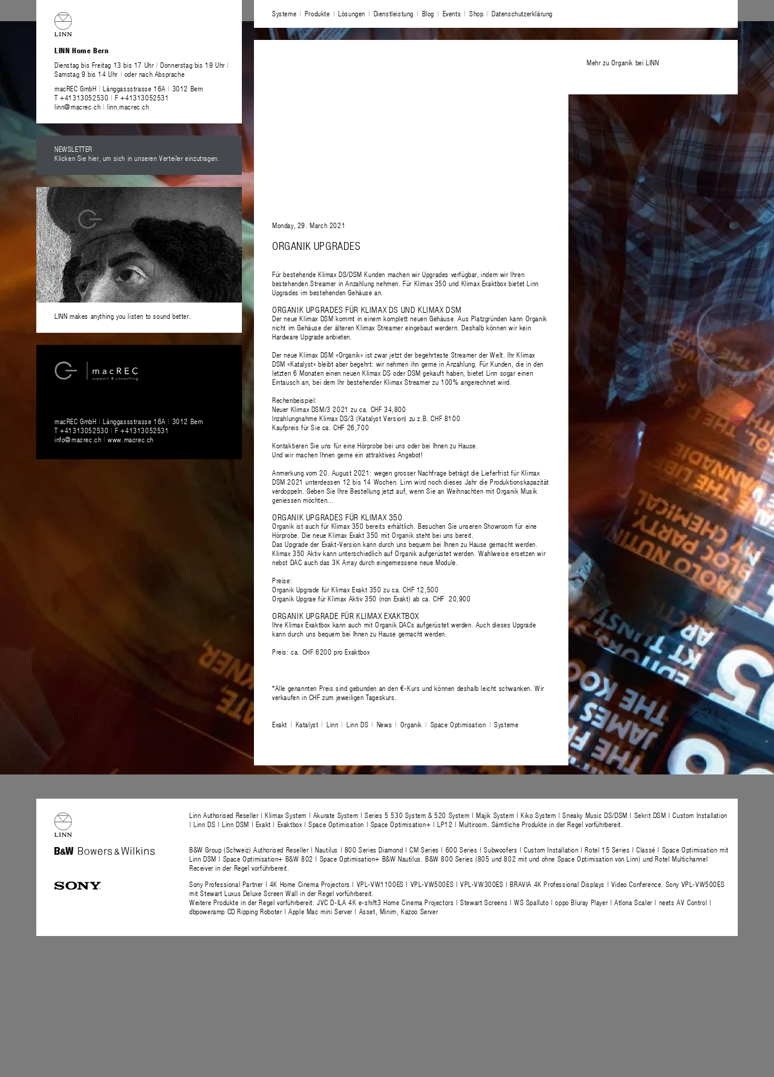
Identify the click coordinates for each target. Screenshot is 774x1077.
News (384, 724)
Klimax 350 (347, 526)
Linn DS (357, 724)
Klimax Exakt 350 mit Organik (371, 535)
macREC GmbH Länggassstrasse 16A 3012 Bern (128, 88)
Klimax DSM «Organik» (331, 354)
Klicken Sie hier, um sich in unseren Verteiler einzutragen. (137, 158)
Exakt (279, 724)
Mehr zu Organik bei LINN (623, 62)
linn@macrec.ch (77, 106)
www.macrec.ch (131, 439)
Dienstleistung (394, 13)
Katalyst (307, 724)
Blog (428, 13)
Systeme (284, 13)
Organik (411, 724)
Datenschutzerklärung (522, 13)
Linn (332, 724)
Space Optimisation (458, 724)
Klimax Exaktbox (307, 624)
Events (452, 13)
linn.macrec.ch (128, 106)
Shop (476, 13)
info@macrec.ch (77, 439)
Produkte (317, 13)
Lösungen (351, 13)
